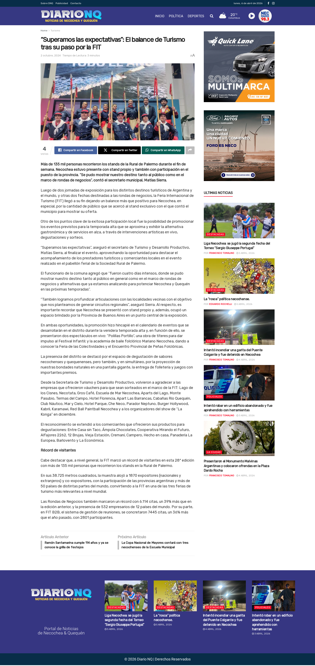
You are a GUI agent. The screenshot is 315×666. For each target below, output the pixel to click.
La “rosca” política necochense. (227, 299)
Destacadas (215, 234)
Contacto (75, 3)
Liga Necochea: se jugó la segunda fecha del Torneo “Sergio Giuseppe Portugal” (124, 620)
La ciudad (214, 452)
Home (44, 30)
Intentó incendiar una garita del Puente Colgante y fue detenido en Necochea (224, 620)
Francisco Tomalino (221, 253)
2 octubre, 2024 (51, 55)
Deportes (196, 16)
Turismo (55, 30)
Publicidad (62, 3)
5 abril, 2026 (245, 253)
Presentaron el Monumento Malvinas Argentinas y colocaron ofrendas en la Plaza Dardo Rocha (236, 465)
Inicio (159, 16)
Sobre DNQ (47, 3)
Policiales (214, 396)
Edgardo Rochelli (220, 304)
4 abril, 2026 (245, 359)
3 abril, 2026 (245, 415)
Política (176, 16)
